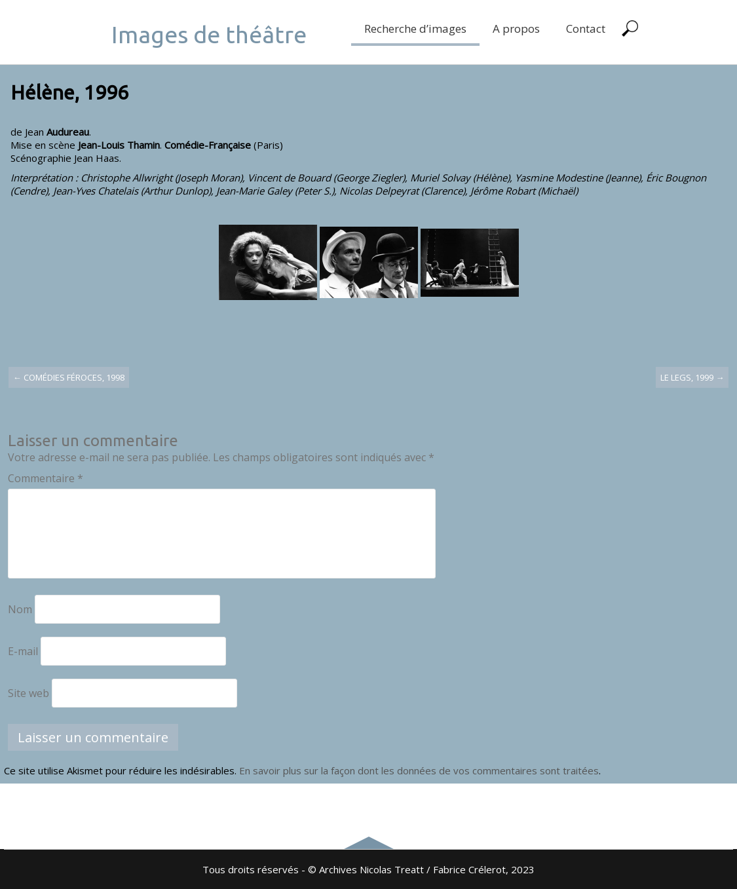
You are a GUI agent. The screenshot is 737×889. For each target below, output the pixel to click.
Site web (28, 693)
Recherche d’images (415, 28)
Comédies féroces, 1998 (68, 377)
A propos (516, 28)
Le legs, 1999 (692, 377)
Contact (585, 28)
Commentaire (45, 478)
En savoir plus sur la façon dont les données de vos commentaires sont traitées (419, 770)
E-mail (23, 651)
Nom (20, 609)
